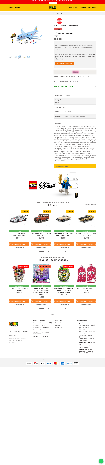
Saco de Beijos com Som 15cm (86, 289)
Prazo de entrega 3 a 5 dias (64, 86)
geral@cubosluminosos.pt (87, 323)
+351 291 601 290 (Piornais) (84, 328)
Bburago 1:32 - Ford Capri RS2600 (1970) (86, 234)
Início (39, 14)
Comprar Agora (19, 247)
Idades (44, 14)
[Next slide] (41, 35)
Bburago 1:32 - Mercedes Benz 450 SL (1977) (63, 234)
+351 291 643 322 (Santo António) (87, 332)
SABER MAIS (53, 3)
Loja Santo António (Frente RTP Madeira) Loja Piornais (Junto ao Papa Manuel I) (86, 337)
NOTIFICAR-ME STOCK (64, 63)
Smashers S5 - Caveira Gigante (19, 289)
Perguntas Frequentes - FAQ (42, 323)
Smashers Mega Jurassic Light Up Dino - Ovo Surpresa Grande (63, 290)
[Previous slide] (11, 35)
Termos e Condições (40, 330)
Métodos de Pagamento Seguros (66, 81)
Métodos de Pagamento (41, 327)
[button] (10, 251)
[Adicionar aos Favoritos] (63, 33)
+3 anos (49, 14)
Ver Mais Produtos (90, 204)
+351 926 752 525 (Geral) (87, 325)
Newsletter (58, 323)
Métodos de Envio (39, 325)
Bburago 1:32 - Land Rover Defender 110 (41, 234)
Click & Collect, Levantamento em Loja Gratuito (71, 76)
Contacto (58, 325)
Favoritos (82, 7)
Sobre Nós (58, 327)
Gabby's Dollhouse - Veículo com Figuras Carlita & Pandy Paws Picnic (41, 291)
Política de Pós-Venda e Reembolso (41, 332)
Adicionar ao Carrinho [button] (19, 244)
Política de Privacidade (40, 336)
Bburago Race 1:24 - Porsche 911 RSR (19, 234)
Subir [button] (52, 314)
